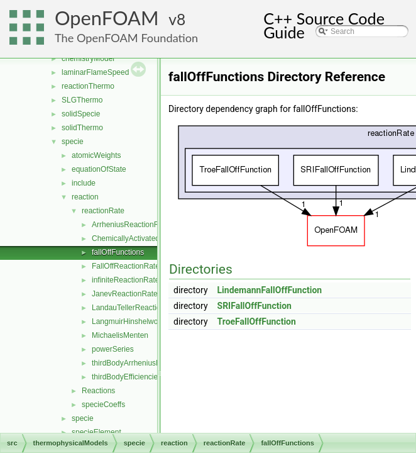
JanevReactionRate (125, 293)
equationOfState (99, 169)
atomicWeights (96, 155)
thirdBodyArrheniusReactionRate (147, 363)
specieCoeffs (103, 404)
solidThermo (82, 127)
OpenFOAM (107, 18)
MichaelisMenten (120, 335)
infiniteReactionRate (125, 280)
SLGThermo (82, 100)
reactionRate (103, 210)
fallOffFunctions (118, 252)
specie (73, 141)
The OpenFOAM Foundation (126, 38)
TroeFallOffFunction (256, 321)
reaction (85, 197)
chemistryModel (88, 58)
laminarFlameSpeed (95, 72)
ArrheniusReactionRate (131, 224)
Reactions (98, 390)
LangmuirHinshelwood (129, 321)
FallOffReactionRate (126, 266)
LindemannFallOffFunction (269, 290)
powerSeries (113, 349)
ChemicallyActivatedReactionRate (148, 238)
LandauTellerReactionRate (136, 307)
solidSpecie (81, 113)
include (84, 183)
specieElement (96, 432)
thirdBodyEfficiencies (126, 376)
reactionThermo (88, 86)
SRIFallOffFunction (254, 306)
